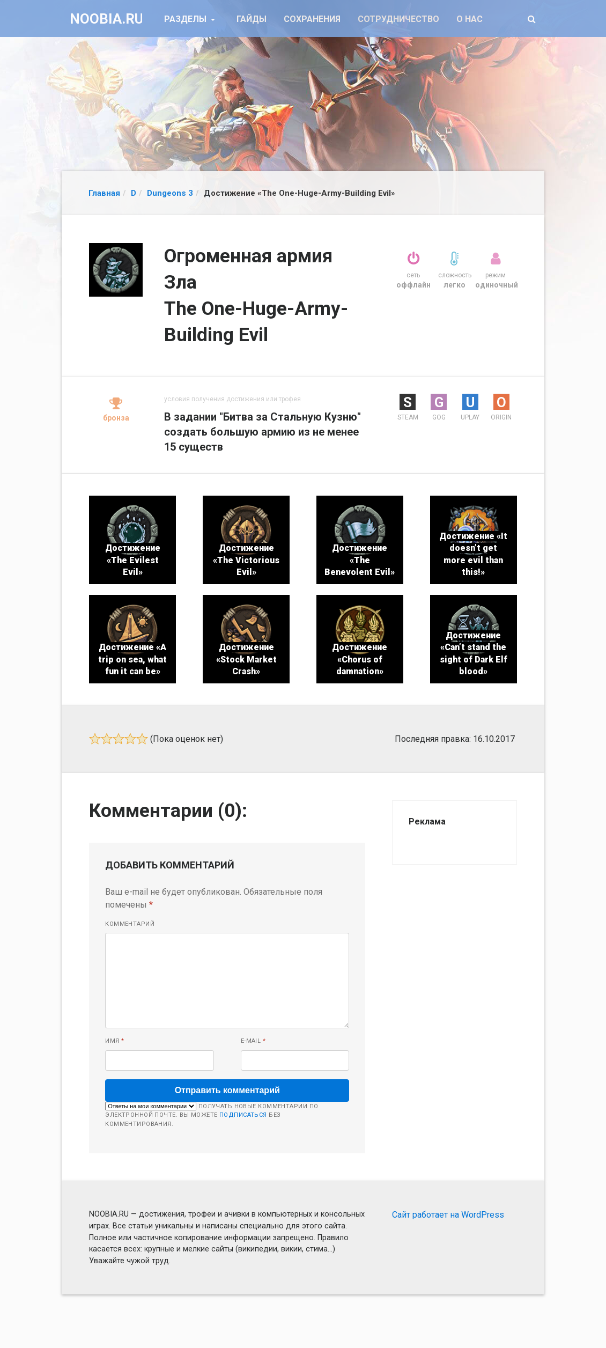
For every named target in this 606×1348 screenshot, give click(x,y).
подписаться (243, 1114)
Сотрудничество (398, 19)
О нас (469, 19)
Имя (114, 1040)
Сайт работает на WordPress (448, 1215)
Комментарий (129, 923)
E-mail (253, 1040)
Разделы (186, 19)
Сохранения (312, 19)
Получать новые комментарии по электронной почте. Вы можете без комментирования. (211, 1115)
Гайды (252, 19)
